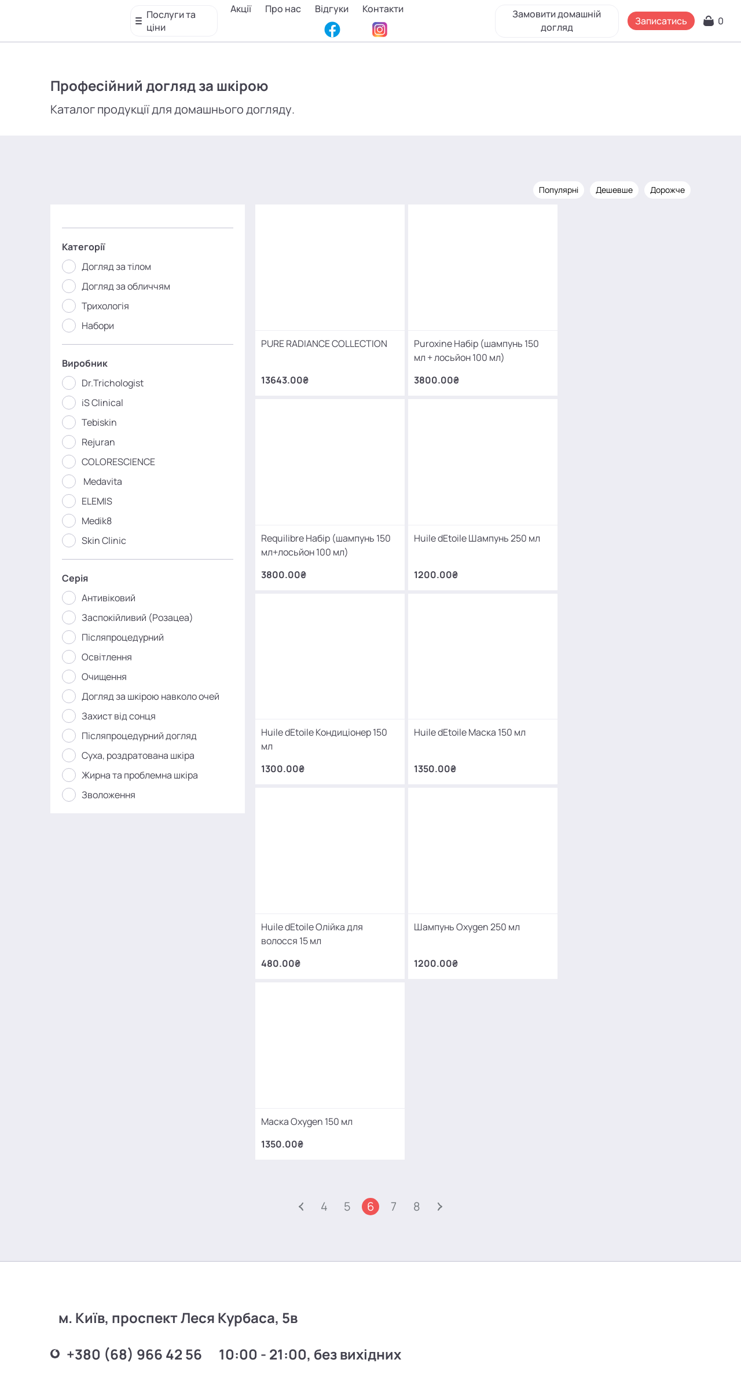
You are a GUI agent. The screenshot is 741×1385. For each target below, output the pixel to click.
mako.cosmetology (301, 1275)
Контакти (253, 26)
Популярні (558, 189)
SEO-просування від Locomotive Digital (557, 1358)
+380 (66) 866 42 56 (127, 1209)
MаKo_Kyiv (467, 1275)
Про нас (285, 8)
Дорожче (667, 189)
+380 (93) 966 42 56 (126, 1119)
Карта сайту (397, 1358)
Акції (243, 8)
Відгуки (334, 8)
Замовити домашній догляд (553, 17)
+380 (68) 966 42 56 (127, 1029)
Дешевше (613, 189)
